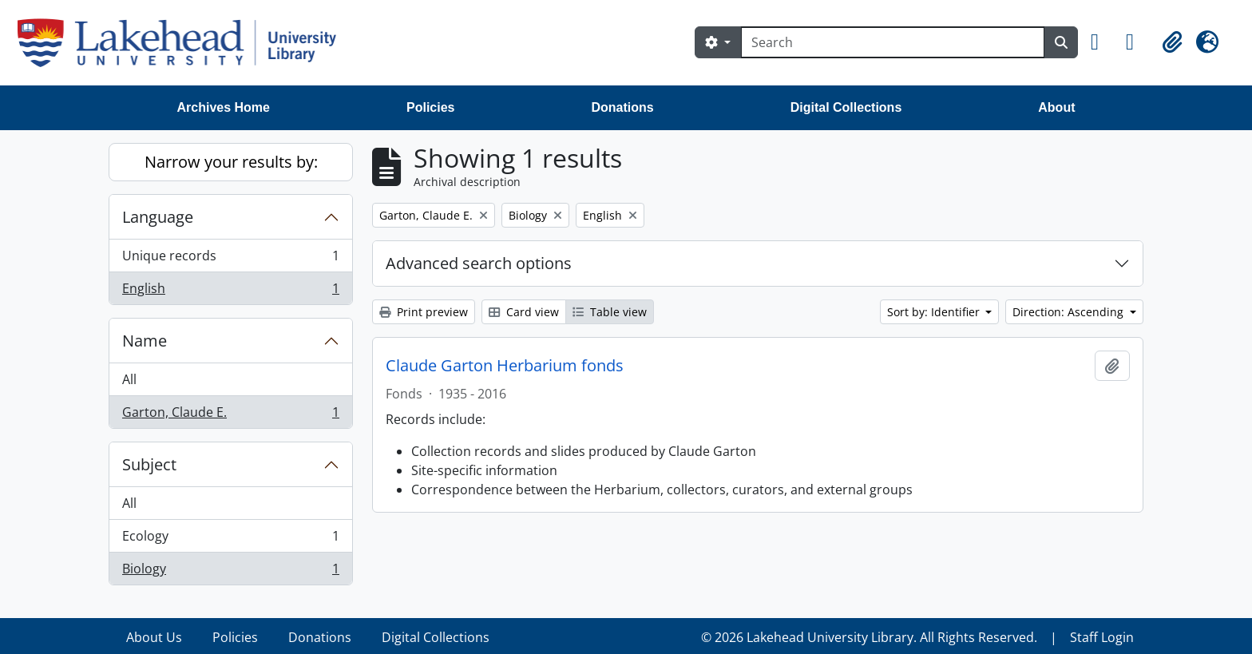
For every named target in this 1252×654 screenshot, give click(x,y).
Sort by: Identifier (935, 311)
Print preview (423, 311)
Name (144, 340)
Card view (524, 311)
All (129, 379)
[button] (1101, 42)
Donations (622, 107)
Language (157, 217)
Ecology (230, 539)
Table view (610, 311)
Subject (149, 464)
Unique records (230, 259)
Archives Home (224, 107)
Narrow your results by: (231, 161)
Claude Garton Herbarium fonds (505, 365)
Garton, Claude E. (230, 415)
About (1056, 107)
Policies (430, 107)
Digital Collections (846, 107)
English (230, 291)
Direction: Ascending (1069, 311)
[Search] (892, 42)
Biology (230, 572)
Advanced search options (479, 263)
